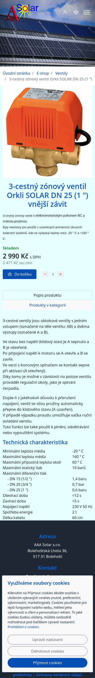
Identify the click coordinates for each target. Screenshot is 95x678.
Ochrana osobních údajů (59, 674)
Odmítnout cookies (47, 651)
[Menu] (86, 12)
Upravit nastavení (47, 639)
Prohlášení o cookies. (23, 627)
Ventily (61, 73)
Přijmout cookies (47, 662)
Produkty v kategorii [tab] (47, 305)
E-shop (43, 73)
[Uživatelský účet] (64, 12)
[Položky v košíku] (76, 12)
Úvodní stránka (16, 73)
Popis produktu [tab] (48, 295)
